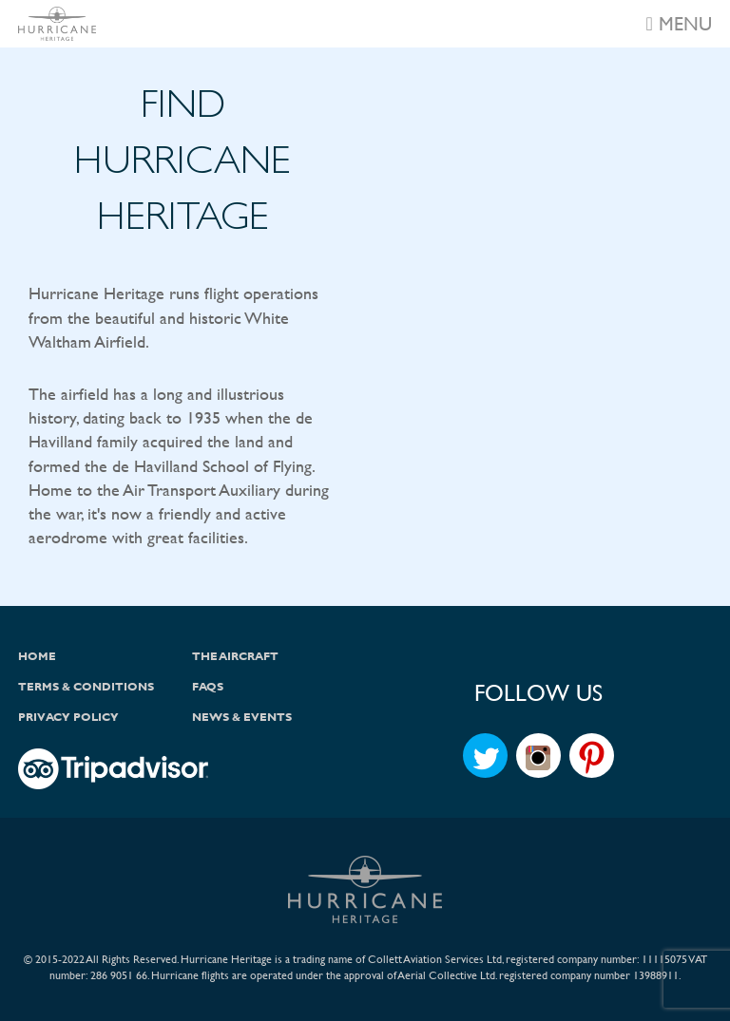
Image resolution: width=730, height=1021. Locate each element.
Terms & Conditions (86, 686)
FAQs (207, 686)
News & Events (242, 717)
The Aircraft (235, 656)
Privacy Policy (68, 717)
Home (37, 656)
